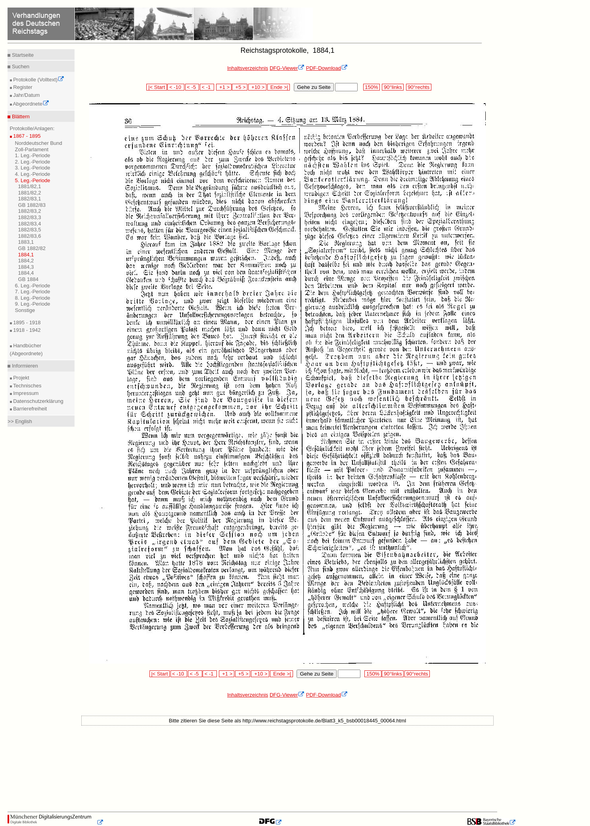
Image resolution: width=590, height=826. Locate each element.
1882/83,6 (29, 236)
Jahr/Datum (26, 95)
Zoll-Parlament (32, 149)
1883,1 (26, 242)
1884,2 (26, 261)
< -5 (192, 87)
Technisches (27, 386)
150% (371, 87)
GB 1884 (28, 279)
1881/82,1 (29, 186)
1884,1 (26, 255)
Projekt (20, 378)
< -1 (207, 87)
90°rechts (418, 87)
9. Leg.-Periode (32, 304)
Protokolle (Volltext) (38, 80)
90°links (392, 87)
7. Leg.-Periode (32, 292)
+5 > (239, 87)
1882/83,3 (29, 217)
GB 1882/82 (32, 248)
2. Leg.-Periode (32, 162)
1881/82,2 (29, 193)
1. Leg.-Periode (32, 155)
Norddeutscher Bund (38, 143)
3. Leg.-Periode (32, 168)
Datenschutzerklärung (37, 401)
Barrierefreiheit (29, 409)
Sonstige (25, 310)
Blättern (19, 116)
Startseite (22, 55)
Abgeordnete (30, 104)
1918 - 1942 (26, 330)
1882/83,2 (29, 211)
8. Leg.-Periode (32, 298)
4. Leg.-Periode (32, 174)
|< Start (156, 87)
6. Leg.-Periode (32, 286)
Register (22, 87)
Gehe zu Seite (313, 87)
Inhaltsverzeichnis (247, 68)
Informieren (24, 366)
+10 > (257, 87)
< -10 (176, 87)
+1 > (223, 87)
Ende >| (279, 87)
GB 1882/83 (32, 205)
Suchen (19, 66)
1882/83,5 (29, 230)
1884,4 (26, 273)
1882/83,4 (29, 224)
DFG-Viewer (287, 68)
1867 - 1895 (26, 136)
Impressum (25, 393)
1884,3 (26, 267)
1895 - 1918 (26, 322)
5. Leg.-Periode (32, 180)
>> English (20, 421)
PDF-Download (327, 68)
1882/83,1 (29, 199)
